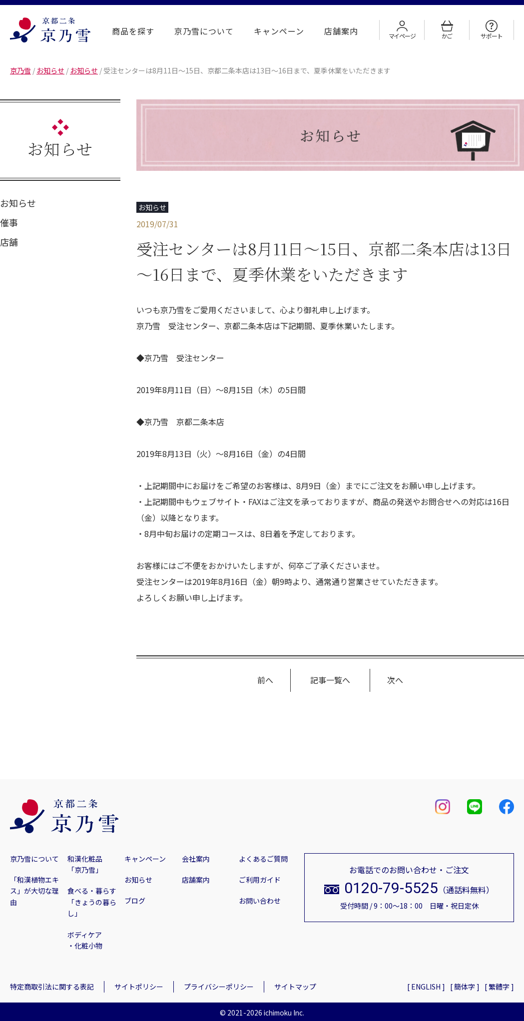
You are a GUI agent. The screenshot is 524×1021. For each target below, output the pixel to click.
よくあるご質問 (263, 859)
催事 (9, 222)
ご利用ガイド (260, 880)
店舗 (9, 241)
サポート (491, 30)
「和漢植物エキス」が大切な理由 (34, 891)
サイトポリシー (138, 987)
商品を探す (133, 31)
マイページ (402, 30)
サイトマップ (295, 987)
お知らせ (18, 202)
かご (447, 30)
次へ (395, 680)
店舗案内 (341, 31)
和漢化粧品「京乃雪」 (84, 864)
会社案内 (196, 859)
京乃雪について (204, 31)
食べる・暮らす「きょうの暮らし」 (91, 902)
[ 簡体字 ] (465, 987)
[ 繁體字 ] (499, 987)
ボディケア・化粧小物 (84, 940)
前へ (265, 680)
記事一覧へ (330, 680)
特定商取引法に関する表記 (52, 987)
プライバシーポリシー (219, 987)
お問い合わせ (260, 901)
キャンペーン (279, 31)
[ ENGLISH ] (426, 987)
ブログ (134, 901)
